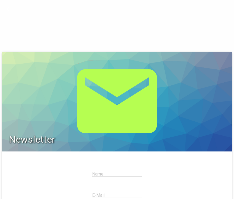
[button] (8, 8)
